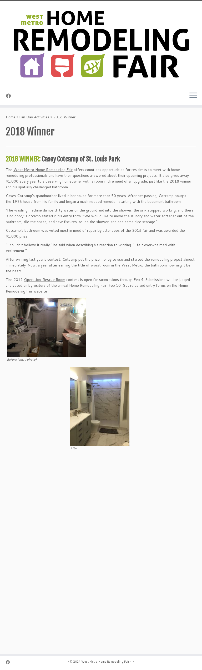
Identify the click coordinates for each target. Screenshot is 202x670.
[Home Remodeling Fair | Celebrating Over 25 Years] (101, 44)
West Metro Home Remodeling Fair (43, 169)
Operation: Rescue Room (44, 279)
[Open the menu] (193, 95)
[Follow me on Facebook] (10, 95)
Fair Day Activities (34, 117)
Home (11, 117)
